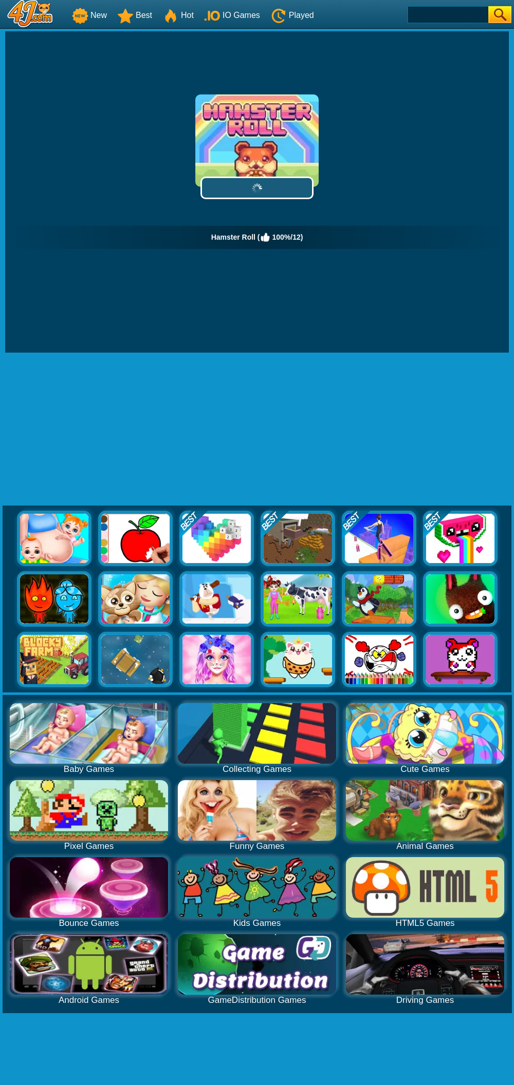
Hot (178, 15)
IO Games (232, 15)
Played (292, 15)
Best (134, 15)
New (89, 15)
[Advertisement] (257, 429)
